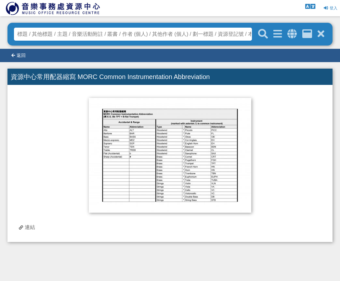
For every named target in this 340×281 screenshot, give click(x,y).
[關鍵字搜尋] (262, 34)
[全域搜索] (292, 34)
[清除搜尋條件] (321, 34)
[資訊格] (307, 34)
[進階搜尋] (277, 34)
